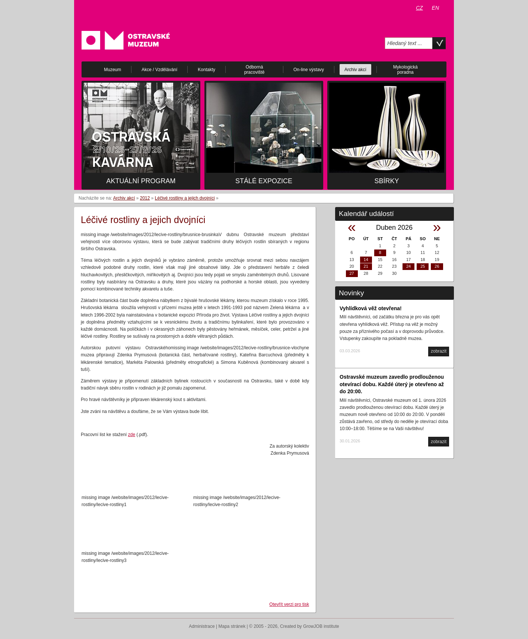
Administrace (201, 626)
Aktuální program (140, 181)
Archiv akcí (124, 198)
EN (435, 8)
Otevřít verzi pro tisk (289, 604)
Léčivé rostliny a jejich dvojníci (185, 198)
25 (422, 266)
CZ (419, 8)
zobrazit (438, 351)
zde (131, 434)
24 (408, 266)
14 (366, 259)
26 (437, 266)
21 (366, 266)
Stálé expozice (263, 181)
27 (351, 273)
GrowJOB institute (321, 626)
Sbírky (386, 181)
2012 (145, 198)
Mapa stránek (232, 626)
